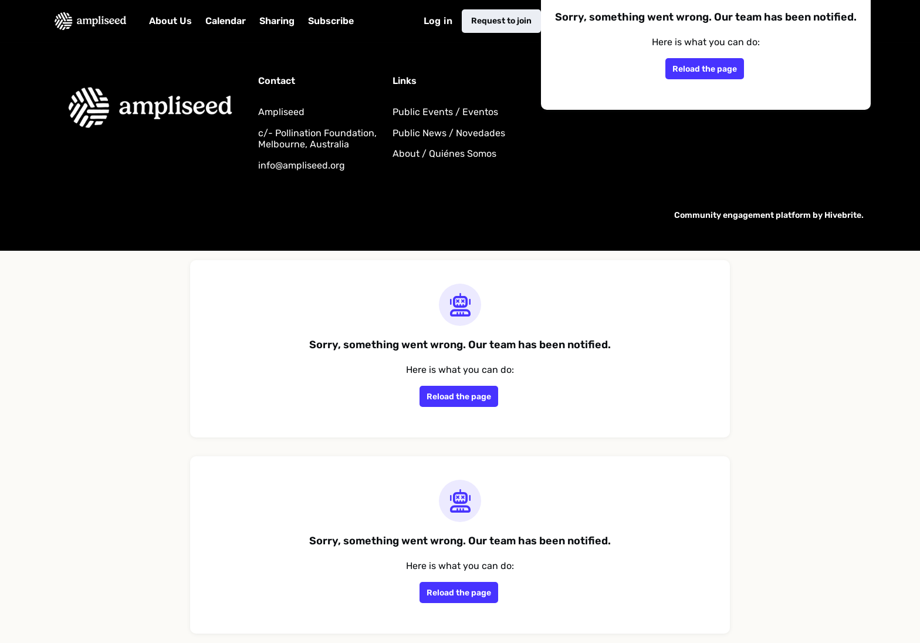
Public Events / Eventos (445, 111)
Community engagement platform (742, 215)
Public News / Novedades (449, 133)
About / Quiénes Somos (444, 153)
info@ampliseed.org (301, 165)
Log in (438, 20)
